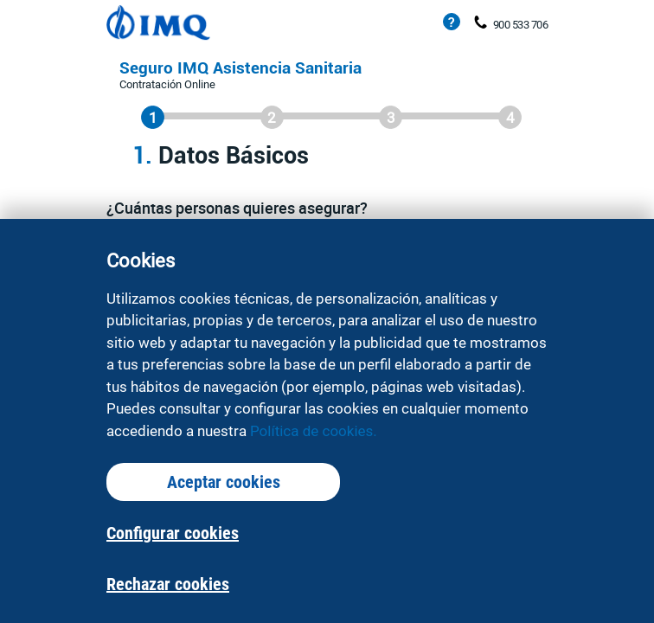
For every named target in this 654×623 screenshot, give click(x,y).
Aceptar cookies (223, 482)
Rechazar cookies (167, 584)
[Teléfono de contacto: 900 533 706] (480, 23)
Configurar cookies (172, 533)
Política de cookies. (313, 431)
